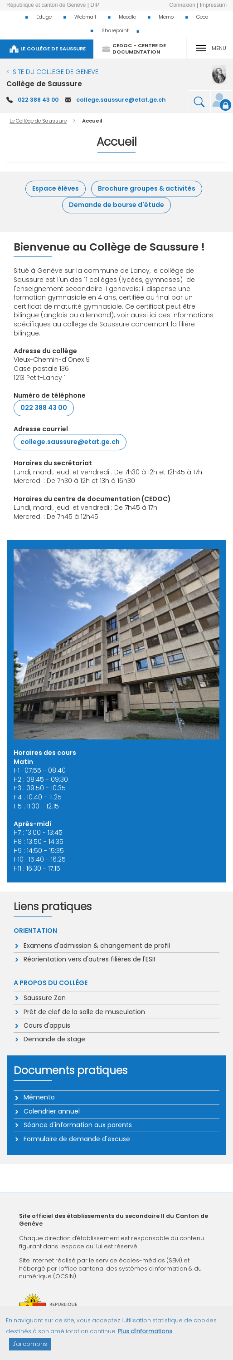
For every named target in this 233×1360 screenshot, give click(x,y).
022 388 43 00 (38, 99)
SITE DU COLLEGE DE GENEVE (55, 71)
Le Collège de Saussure (38, 120)
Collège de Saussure (44, 84)
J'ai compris (30, 1349)
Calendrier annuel (51, 1111)
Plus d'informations (145, 1336)
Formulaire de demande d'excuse (76, 1138)
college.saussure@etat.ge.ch (121, 99)
